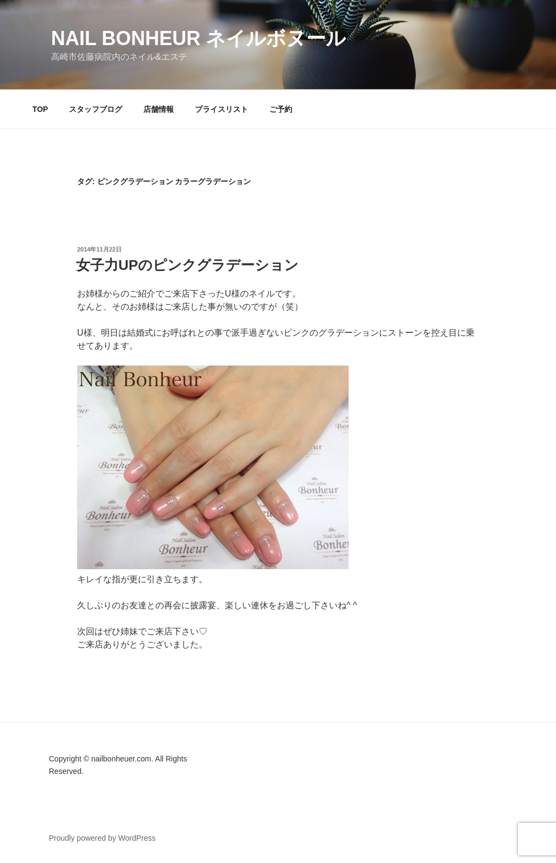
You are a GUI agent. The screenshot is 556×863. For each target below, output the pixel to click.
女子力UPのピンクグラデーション (187, 265)
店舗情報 (158, 109)
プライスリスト (221, 109)
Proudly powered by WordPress (102, 838)
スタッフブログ (95, 109)
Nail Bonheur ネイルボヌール (198, 38)
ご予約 (280, 109)
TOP (40, 109)
